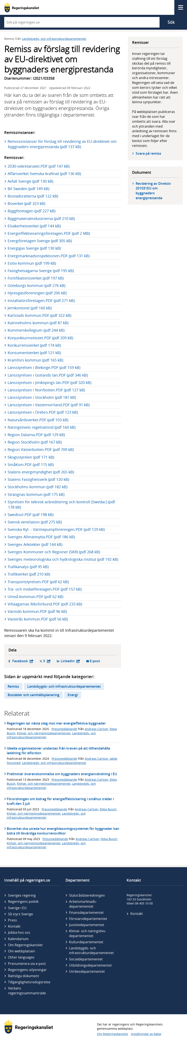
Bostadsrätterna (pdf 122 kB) (33, 196)
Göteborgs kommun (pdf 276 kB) (36, 285)
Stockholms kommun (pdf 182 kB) (37, 486)
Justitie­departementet (86, 924)
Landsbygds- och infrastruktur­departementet (91, 950)
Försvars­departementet (88, 918)
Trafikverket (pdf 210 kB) (29, 574)
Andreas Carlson (96, 729)
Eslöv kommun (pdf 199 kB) (32, 263)
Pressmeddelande (64, 729)
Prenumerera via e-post (27, 963)
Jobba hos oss (19, 932)
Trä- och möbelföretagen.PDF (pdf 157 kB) (45, 589)
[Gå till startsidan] (22, 7)
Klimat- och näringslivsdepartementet (44, 733)
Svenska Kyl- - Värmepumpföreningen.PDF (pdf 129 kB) (56, 529)
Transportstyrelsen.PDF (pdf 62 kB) (38, 581)
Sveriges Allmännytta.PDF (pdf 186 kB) (41, 536)
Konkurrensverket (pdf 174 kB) (34, 345)
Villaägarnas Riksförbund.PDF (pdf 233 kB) (45, 604)
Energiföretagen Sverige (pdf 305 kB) (40, 240)
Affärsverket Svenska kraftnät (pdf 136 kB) (44, 173)
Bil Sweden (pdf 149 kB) (28, 188)
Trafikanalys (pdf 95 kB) (28, 566)
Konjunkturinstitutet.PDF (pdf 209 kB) (40, 337)
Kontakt (14, 926)
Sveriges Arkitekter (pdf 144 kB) (35, 544)
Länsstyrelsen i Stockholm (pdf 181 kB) (42, 397)
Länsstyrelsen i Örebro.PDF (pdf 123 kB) (43, 412)
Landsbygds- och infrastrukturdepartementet (54, 39)
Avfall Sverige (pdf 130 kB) (30, 181)
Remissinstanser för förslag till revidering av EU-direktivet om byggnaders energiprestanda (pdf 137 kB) (62, 144)
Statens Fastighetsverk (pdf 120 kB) (38, 479)
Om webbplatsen (21, 951)
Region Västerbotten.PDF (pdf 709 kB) (41, 449)
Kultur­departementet (86, 942)
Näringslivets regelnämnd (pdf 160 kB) (41, 427)
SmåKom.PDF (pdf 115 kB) (31, 464)
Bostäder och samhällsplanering (33, 695)
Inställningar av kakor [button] (146, 1034)
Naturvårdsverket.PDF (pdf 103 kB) (38, 419)
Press (12, 920)
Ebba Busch (108, 809)
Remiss (13, 686)
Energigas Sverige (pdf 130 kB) (34, 248)
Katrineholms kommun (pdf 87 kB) (38, 322)
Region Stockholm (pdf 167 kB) (35, 442)
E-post (95, 661)
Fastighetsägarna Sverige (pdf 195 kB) (41, 270)
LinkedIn (70, 661)
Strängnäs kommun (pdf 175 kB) (36, 494)
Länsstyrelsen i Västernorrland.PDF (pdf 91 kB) (49, 404)
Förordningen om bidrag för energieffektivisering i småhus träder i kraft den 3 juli (60, 801)
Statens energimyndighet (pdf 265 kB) (41, 471)
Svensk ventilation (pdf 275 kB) (35, 521)
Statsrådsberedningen (87, 895)
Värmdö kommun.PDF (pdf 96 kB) (37, 611)
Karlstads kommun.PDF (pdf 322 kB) (39, 315)
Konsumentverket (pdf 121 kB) (34, 352)
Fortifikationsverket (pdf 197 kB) (36, 278)
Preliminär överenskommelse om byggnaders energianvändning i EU (62, 774)
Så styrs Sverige (20, 914)
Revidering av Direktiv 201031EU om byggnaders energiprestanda (153, 190)
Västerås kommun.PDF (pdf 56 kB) (38, 619)
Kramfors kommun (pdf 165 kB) (35, 360)
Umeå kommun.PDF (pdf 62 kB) (35, 596)
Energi (73, 695)
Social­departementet (86, 959)
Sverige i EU (17, 908)
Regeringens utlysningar (27, 969)
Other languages (21, 957)
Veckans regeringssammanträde (27, 990)
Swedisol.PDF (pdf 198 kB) (30, 514)
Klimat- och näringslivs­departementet (87, 933)
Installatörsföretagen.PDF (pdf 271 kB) (41, 300)
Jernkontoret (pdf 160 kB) (30, 307)
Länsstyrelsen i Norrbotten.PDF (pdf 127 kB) (46, 389)
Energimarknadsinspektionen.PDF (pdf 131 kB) (49, 255)
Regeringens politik (23, 901)
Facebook (22, 661)
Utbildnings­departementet (90, 965)
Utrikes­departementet (87, 971)
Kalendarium (18, 938)
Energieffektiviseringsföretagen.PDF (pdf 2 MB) (49, 233)
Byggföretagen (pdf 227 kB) (31, 210)
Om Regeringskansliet (25, 945)
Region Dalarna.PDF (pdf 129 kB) (36, 434)
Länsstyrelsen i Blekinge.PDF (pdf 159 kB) (44, 367)
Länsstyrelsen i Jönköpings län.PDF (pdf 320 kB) (49, 382)
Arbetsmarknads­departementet (83, 903)
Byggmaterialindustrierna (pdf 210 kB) (41, 218)
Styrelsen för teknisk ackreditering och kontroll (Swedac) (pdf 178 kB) (61, 504)
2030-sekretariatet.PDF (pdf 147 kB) (39, 166)
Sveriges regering (22, 895)
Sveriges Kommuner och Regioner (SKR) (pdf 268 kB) (54, 551)
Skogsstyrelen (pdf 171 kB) (31, 457)
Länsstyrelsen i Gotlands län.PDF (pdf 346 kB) (48, 375)
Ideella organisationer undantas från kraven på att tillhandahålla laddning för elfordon (58, 750)
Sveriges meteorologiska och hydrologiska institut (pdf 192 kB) (63, 559)
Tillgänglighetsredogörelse (29, 982)
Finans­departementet (86, 912)
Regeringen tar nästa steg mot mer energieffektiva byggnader (56, 723)
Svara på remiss (148, 153)
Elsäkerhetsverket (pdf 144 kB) (34, 225)
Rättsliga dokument (23, 976)
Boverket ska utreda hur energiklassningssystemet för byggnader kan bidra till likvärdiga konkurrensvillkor (63, 831)
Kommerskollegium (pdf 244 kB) (36, 330)
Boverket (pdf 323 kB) (26, 203)
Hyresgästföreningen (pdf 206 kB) (37, 292)
